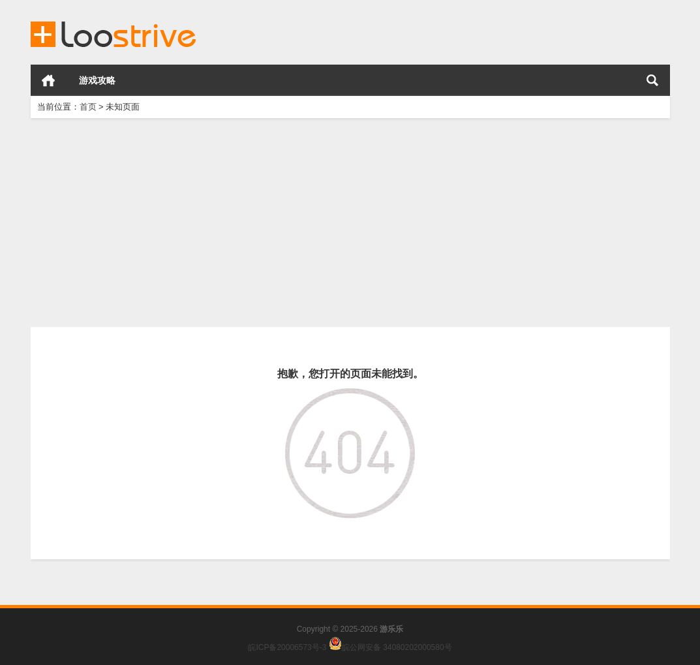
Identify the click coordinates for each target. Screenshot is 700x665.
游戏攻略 (97, 80)
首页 (48, 80)
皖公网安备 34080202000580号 (397, 647)
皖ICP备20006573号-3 (287, 647)
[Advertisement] (350, 222)
